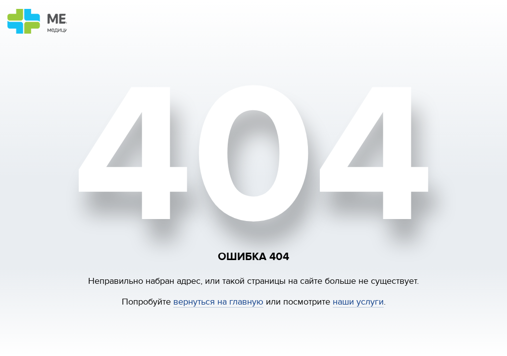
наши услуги (358, 302)
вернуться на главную (218, 302)
